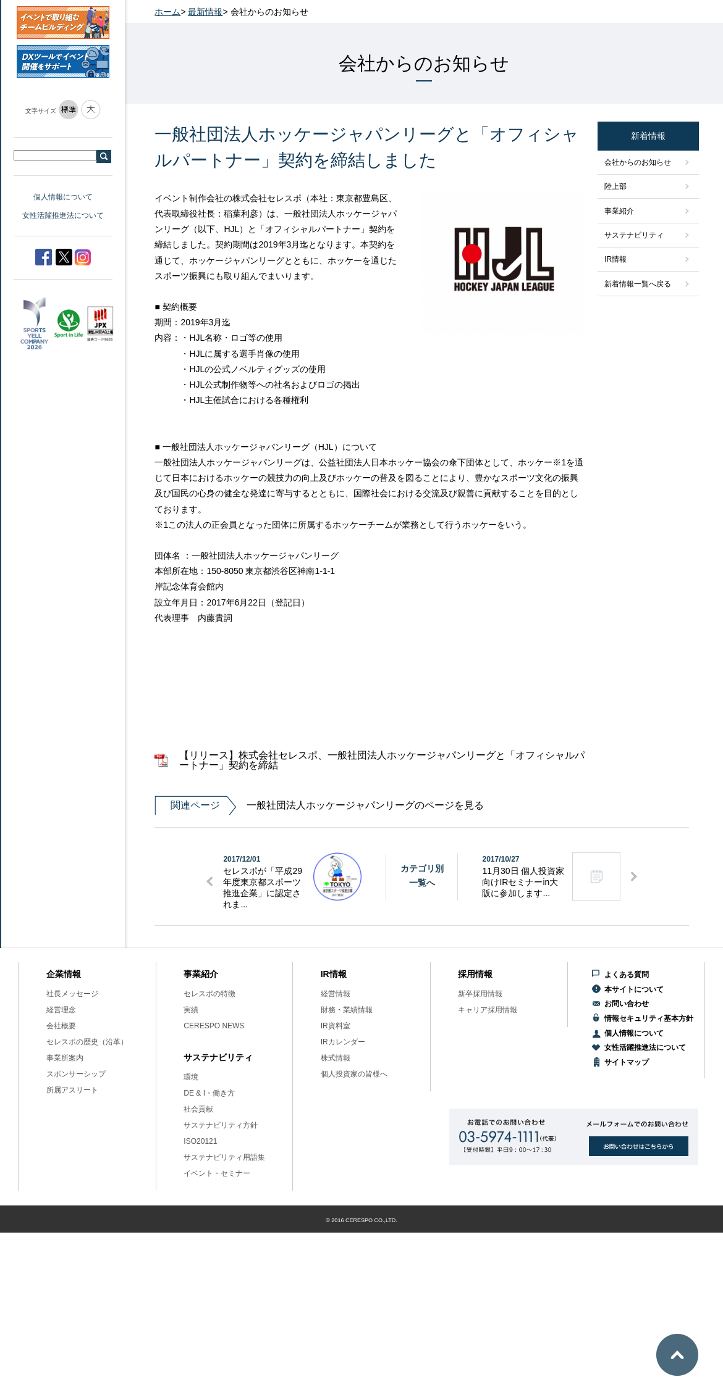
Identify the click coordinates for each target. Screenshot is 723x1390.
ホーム (167, 12)
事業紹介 (619, 211)
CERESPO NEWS (214, 1026)
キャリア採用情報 (487, 1009)
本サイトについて (634, 989)
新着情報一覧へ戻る (637, 284)
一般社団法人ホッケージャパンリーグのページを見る (318, 805)
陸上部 (615, 186)
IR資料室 (335, 1026)
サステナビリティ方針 (221, 1125)
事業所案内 (64, 1058)
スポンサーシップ (76, 1074)
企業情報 (63, 974)
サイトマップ (626, 1062)
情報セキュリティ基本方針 (648, 1018)
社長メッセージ (72, 993)
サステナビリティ (634, 235)
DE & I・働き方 (209, 1093)
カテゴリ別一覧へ (422, 875)
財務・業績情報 (347, 1009)
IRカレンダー (343, 1042)
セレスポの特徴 (209, 993)
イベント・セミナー (217, 1173)
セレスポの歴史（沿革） (87, 1042)
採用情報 (475, 974)
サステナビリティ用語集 (224, 1157)
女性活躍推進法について (63, 215)
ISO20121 (200, 1141)
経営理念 (61, 1009)
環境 (191, 1077)
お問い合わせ (626, 1003)
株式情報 (335, 1058)
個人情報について (63, 197)
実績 (191, 1009)
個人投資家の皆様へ (354, 1074)
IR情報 (615, 259)
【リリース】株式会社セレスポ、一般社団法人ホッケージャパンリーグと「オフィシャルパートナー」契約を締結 (382, 760)
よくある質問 (626, 974)
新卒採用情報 (480, 993)
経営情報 (335, 993)
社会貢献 (198, 1109)
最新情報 (205, 12)
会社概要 (61, 1026)
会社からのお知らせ (637, 162)
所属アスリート (72, 1090)
